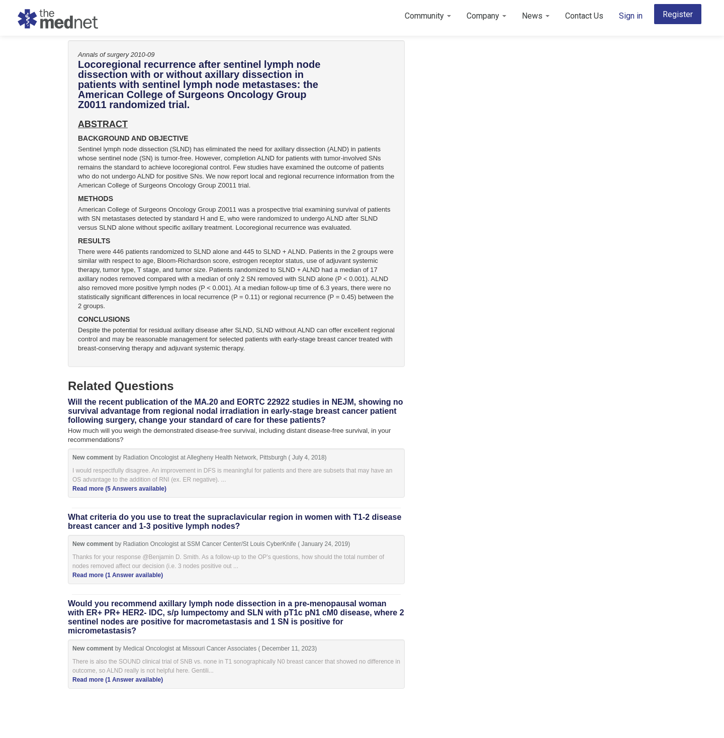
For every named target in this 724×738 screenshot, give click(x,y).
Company (486, 16)
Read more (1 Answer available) (117, 575)
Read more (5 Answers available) (119, 488)
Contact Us (584, 16)
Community (428, 16)
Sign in (631, 16)
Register (678, 14)
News (536, 16)
